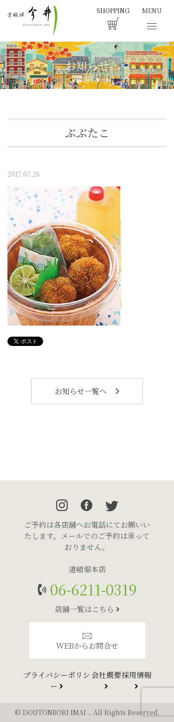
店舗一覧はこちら (87, 609)
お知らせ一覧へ (87, 391)
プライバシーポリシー (56, 680)
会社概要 (106, 680)
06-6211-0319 (91, 589)
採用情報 (136, 680)
